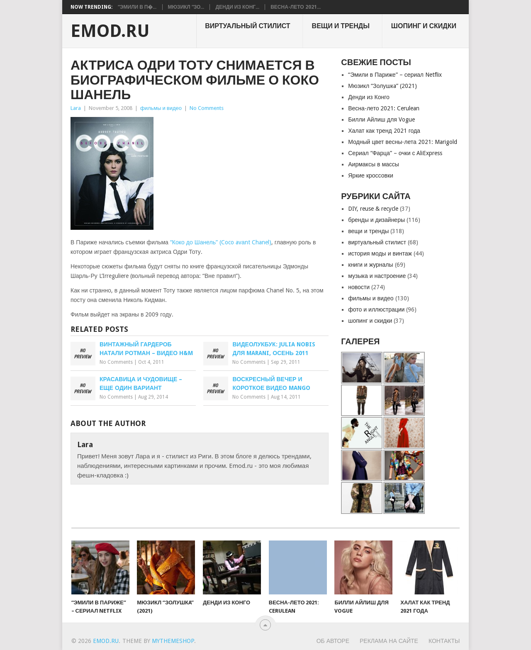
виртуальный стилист (247, 26)
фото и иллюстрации (376, 309)
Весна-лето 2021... (295, 7)
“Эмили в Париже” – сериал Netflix (395, 74)
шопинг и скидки (423, 26)
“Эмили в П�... (137, 7)
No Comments (207, 108)
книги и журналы (370, 264)
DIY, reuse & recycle (373, 208)
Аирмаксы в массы (373, 164)
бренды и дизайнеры (376, 220)
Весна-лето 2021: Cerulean (383, 108)
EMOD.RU (110, 31)
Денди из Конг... (237, 7)
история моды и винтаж (380, 253)
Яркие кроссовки (370, 175)
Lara (76, 108)
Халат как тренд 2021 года (384, 130)
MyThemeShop (173, 641)
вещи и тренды (341, 26)
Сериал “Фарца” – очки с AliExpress (395, 153)
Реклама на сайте (389, 641)
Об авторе (333, 641)
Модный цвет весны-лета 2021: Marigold (402, 142)
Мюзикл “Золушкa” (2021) (382, 86)
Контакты (444, 641)
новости (359, 287)
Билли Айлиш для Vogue (381, 119)
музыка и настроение (377, 276)
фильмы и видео (161, 108)
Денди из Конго (369, 97)
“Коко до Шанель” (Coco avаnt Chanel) (220, 242)
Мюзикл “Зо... (186, 7)
